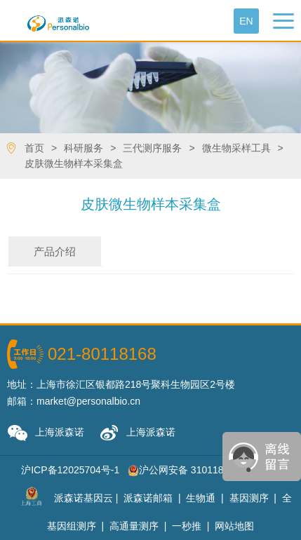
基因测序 (249, 498)
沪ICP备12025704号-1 (70, 469)
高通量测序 (134, 526)
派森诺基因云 (83, 498)
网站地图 (234, 526)
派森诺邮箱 (148, 498)
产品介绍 (55, 251)
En (246, 21)
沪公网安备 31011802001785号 (202, 469)
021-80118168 (102, 353)
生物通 (200, 498)
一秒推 (186, 526)
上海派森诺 (45, 433)
